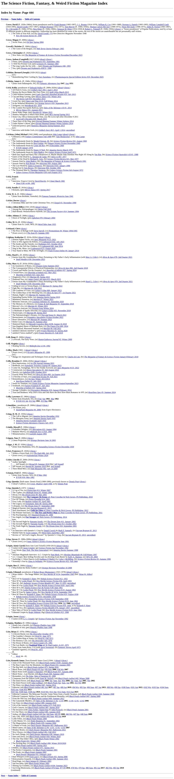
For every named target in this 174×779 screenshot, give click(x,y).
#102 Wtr (147, 687)
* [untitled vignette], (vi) (21, 650)
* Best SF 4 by (17, 585)
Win (63, 681)
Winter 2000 (36, 719)
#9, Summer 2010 (39, 464)
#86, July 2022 (44, 453)
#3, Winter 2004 (39, 492)
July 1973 (34, 423)
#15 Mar (44, 401)
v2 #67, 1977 (58, 157)
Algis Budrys (38, 152)
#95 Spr (83, 687)
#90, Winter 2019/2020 (48, 743)
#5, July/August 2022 (42, 370)
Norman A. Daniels (130, 24)
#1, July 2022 (28, 381)
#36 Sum (48, 669)
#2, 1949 (29, 36)
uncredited (70, 130)
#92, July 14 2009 (44, 469)
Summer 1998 (65, 550)
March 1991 (63, 161)
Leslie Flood (27, 581)
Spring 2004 (35, 42)
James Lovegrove (35, 166)
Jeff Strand (58, 464)
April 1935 (44, 418)
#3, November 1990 (65, 203)
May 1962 (42, 475)
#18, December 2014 (30, 99)
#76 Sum (46, 768)
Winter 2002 (49, 739)
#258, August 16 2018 (48, 324)
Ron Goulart (38, 143)
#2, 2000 (42, 515)
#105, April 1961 (56, 585)
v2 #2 (82, 701)
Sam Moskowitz (62, 137)
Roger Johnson (34, 612)
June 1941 (57, 196)
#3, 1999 (41, 676)
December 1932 (46, 416)
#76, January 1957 (48, 608)
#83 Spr (116, 768)
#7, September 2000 (39, 506)
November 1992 (53, 548)
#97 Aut (98, 687)
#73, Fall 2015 (46, 705)
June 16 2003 (43, 440)
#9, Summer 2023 (41, 319)
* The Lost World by (19, 166)
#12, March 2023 (44, 279)
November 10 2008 (57, 568)
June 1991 (48, 541)
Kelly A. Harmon (75, 557)
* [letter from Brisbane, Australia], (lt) (26, 196)
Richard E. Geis (36, 159)
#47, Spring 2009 (84, 696)
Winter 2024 (43, 308)
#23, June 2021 (30, 275)
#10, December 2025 (79, 77)
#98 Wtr (110, 687)
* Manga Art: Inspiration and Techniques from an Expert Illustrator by (39, 357)
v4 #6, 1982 (25, 183)
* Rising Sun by (17, 168)
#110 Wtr (44, 692)
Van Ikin (97, 154)
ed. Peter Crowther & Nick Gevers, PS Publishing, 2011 (68, 513)
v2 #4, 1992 (39, 346)
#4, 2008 (28, 410)
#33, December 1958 (36, 597)
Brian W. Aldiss (85, 574)
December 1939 (56, 447)
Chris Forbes (33, 710)
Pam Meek (55, 555)
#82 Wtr (109, 768)
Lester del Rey (39, 146)
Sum (55, 681)
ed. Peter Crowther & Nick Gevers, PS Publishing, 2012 (59, 510)
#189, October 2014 (34, 372)
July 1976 (42, 641)
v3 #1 (52, 728)
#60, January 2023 (48, 290)
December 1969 (57, 146)
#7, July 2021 (37, 386)
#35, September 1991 (41, 62)
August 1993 (38, 434)
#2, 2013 (41, 508)
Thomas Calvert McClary (100, 27)
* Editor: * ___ (14, 655)
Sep (50, 83)
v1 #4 (71, 701)
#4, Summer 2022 (39, 295)
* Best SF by (16, 581)
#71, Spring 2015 (38, 748)
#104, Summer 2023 (50, 766)
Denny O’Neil (39, 150)
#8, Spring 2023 (40, 277)
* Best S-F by (16, 579)
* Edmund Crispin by (20, 612)
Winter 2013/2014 (39, 379)
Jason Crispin (28, 548)
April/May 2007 (53, 533)
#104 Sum (164, 687)
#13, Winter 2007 (39, 490)
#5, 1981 (42, 643)
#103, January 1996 (58, 166)
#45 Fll (57, 714)
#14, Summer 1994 (63, 211)
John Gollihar (36, 683)
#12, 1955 (54, 579)
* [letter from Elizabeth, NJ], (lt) (24, 399)
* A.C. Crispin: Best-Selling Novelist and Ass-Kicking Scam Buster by (39, 557)
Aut (37, 681)
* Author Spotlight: (18, 462)
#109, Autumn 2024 (56, 663)
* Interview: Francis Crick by (23, 181)
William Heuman (46, 27)
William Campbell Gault (159, 24)
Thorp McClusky (128, 27)
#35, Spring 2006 (55, 757)
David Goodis (22, 27)
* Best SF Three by (19, 594)
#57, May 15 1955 (45, 583)
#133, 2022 (68, 368)
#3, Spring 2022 (52, 286)
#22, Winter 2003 (28, 741)
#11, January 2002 (61, 522)
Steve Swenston (47, 647)
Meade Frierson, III (41, 141)
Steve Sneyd (39, 231)
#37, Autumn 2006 (60, 672)
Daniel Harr (44, 710)
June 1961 (44, 588)
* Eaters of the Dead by (20, 157)
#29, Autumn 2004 (43, 723)
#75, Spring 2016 (42, 667)
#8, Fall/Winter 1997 (80, 555)
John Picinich (56, 710)
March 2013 (59, 92)
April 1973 (69, 647)
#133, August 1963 (57, 590)
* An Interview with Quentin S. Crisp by (27, 530)
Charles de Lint (73, 357)
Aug (67, 83)
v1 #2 (47, 701)
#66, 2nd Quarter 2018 (73, 268)
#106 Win (23, 690)
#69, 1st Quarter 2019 (50, 374)
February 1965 (50, 49)
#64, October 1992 (49, 168)
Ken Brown (30, 163)
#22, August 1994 (44, 429)
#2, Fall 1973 (45, 638)
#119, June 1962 (60, 601)
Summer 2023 (47, 266)
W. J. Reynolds (12, 29)
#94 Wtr (75, 687)
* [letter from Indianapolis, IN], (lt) (25, 83)
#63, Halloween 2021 (49, 725)
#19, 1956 (57, 606)
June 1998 (44, 625)
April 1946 (41, 484)
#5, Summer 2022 (36, 322)
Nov (42, 603)
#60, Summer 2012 (48, 698)
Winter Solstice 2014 (55, 121)
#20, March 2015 (31, 119)
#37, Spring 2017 (37, 190)
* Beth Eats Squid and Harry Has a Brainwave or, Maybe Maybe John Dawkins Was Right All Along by (52, 154)
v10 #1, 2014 (58, 108)
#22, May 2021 (42, 273)
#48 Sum (83, 714)
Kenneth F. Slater (29, 579)
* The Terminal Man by (20, 170)
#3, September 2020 (48, 302)
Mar (52, 399)
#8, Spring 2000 (39, 504)
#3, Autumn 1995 (38, 233)
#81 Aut (36, 687)
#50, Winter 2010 (45, 737)
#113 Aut (70, 692)
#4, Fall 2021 (45, 377)
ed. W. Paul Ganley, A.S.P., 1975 (49, 645)
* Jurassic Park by (18, 161)
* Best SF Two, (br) (19, 603)
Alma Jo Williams (35, 561)
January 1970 (24, 148)
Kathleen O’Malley (47, 559)
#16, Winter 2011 (48, 97)
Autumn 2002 (35, 752)
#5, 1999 (38, 352)
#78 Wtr (74, 768)
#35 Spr (35, 669)
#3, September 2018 (56, 304)
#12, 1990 (57, 612)
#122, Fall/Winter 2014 (42, 101)
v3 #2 (57, 728)
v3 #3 (63, 728)
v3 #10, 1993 (41, 432)
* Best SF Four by (18, 592)
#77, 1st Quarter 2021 (61, 293)
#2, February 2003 (38, 761)
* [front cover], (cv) (19, 233)
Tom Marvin (70, 27)
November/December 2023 (53, 55)
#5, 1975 (37, 650)
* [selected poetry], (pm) (21, 126)
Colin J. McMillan (66, 559)
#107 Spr (14, 692)
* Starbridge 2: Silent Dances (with (25, 559)
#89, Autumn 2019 (40, 703)
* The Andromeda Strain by (22, 141)
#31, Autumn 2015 (29, 110)
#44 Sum (50, 714)
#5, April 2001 (38, 501)
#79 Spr (82, 768)
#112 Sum (62, 692)
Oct (64, 603)
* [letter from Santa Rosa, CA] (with (26, 647)
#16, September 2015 (53, 103)
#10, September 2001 (61, 526)
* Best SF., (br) (17, 583)
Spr (51, 681)
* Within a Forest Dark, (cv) (22, 453)
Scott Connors (31, 533)
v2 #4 (38, 728)
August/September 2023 (55, 383)
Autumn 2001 (77, 710)
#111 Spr (52, 692)
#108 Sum (23, 692)
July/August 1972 (66, 170)
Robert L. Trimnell (92, 29)
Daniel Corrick (50, 530)
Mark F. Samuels (65, 530)
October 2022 (45, 317)
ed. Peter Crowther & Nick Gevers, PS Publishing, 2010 (60, 497)
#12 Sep (32, 401)
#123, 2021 (45, 239)
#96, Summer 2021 (52, 759)
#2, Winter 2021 (38, 306)
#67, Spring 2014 (40, 685)
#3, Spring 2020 (54, 331)
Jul (39, 399)
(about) (42, 59)
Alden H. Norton (153, 27)
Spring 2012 (59, 114)
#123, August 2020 (43, 248)
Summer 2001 (47, 750)
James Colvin (31, 592)
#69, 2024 (57, 326)
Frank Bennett (60, 24)
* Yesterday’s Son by (19, 561)
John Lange (57, 134)
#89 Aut (63, 687)
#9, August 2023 (42, 365)
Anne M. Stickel (46, 678)
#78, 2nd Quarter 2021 (117, 257)
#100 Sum (125, 687)
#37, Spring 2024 (61, 270)
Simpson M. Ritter (64, 29)
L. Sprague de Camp (38, 157)
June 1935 (47, 224)
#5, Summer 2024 (102, 392)
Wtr (88, 681)
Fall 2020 (44, 209)
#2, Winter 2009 (55, 339)
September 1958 (48, 599)
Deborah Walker (36, 88)
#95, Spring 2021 (31, 745)
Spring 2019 (48, 297)
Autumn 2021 (42, 363)
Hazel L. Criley (92, 281)
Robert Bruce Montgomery (44, 572)
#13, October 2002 (62, 524)
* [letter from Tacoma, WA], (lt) (24, 475)
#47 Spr (76, 714)
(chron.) (118, 29)
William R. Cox (104, 24)
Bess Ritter (37, 29)
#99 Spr (117, 687)
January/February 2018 (111, 357)
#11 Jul (22, 401)
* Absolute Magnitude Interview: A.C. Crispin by (31, 555)
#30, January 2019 (47, 734)
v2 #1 (76, 701)
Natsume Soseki (36, 522)
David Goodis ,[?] (45, 33)
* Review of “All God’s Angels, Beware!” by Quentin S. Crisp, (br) (38, 535)
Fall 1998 (38, 137)
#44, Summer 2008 (98, 694)
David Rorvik (40, 181)
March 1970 (61, 150)
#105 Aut (14, 690)
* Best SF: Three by (19, 601)
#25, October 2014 (50, 244)
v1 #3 (61, 701)
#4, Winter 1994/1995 (63, 231)
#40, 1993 (57, 66)
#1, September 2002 (45, 721)
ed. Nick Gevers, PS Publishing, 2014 (46, 517)
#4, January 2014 (63, 251)
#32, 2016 (33, 106)
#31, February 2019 (33, 754)
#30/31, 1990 (36, 68)
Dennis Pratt (74, 482)
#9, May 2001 (34, 495)
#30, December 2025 (30, 259)
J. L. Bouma (82, 24)
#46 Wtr (69, 714)
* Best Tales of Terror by (21, 610)
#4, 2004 (92, 557)
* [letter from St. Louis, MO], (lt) (24, 224)
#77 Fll (63, 768)
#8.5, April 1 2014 (44, 90)
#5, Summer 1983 (47, 64)
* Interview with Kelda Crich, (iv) (25, 130)
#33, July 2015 (56, 94)
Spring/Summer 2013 (48, 126)
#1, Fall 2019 (51, 333)
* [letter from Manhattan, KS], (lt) (25, 447)
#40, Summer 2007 (51, 674)
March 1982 (57, 181)
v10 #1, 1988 (122, 154)
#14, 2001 (39, 499)
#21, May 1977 (63, 159)
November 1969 (64, 143)
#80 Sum (89, 768)
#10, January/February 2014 (51, 390)
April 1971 (62, 152)
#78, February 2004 (43, 218)
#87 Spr (56, 687)
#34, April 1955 (54, 581)
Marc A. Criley (92, 257)
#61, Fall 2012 (41, 732)
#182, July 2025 (53, 242)
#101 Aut (134, 687)
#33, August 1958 (61, 594)
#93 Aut (58, 716)
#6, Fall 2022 (33, 288)
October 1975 (41, 634)
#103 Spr (155, 687)
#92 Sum (41, 716)
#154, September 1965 (58, 574)
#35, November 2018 (56, 311)
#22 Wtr (78, 683)
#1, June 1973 (43, 636)
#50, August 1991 (51, 163)
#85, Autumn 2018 (44, 712)
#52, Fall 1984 (62, 561)
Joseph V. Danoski (34, 672)
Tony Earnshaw (44, 77)
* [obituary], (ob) (18, 137)
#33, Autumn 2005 (57, 665)
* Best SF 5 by (17, 590)
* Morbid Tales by (18, 533)
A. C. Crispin (28, 619)
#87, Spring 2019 (43, 707)
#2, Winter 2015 (42, 112)
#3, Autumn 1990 (94, 559)
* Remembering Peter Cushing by (24, 77)
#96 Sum (90, 687)
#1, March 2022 (53, 315)
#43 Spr (34, 714)
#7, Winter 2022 (43, 299)
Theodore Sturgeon (38, 170)
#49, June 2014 (52, 246)
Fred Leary (33, 757)
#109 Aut (32, 692)
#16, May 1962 (25, 477)
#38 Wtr (60, 669)
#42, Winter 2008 (73, 678)
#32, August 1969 (70, 141)
